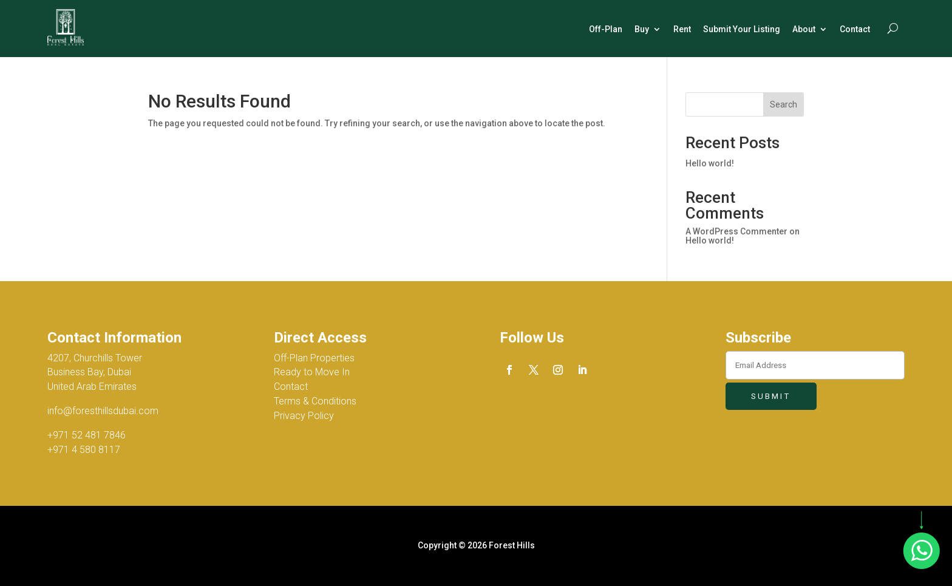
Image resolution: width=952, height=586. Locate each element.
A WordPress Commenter (736, 231)
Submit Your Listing (741, 29)
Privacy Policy (304, 415)
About (803, 29)
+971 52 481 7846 (86, 435)
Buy (641, 29)
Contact (855, 29)
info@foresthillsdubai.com (102, 411)
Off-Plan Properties (314, 358)
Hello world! (709, 163)
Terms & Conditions (315, 401)
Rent (682, 29)
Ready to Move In (312, 372)
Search (783, 104)
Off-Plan (605, 29)
